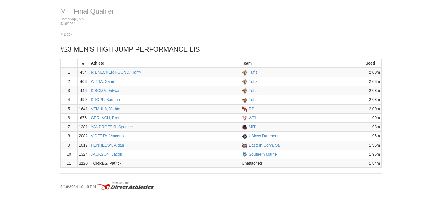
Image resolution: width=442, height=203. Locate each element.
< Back (66, 34)
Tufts (253, 72)
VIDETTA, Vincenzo (108, 136)
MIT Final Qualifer (87, 11)
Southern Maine (263, 154)
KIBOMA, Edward (106, 90)
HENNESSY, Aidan (107, 145)
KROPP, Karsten (105, 99)
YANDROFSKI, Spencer (112, 127)
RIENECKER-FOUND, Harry (116, 72)
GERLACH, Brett (105, 118)
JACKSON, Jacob (106, 154)
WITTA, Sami (102, 81)
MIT (252, 127)
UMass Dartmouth (265, 136)
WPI (252, 118)
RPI (252, 109)
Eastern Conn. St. (264, 145)
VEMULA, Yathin (105, 109)
